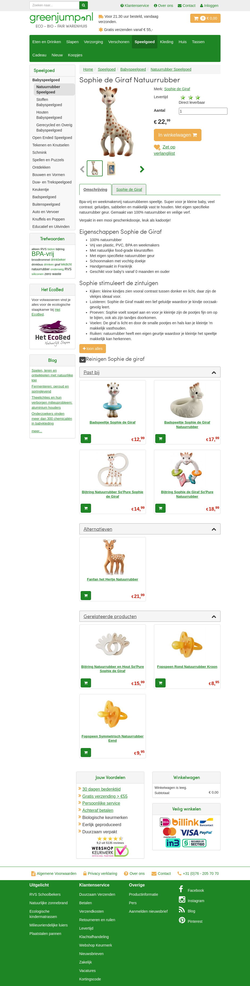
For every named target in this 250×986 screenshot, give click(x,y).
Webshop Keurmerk (95, 945)
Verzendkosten (91, 911)
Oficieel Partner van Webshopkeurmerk (110, 851)
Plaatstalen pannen (45, 933)
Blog (187, 909)
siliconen (38, 274)
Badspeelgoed (44, 197)
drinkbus (37, 264)
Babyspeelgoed (46, 80)
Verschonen (118, 41)
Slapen (72, 41)
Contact (161, 873)
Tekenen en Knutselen (50, 145)
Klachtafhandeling (94, 937)
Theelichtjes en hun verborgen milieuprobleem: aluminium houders (52, 402)
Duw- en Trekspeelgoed (52, 182)
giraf (57, 264)
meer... (37, 431)
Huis (183, 41)
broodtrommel (41, 259)
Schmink (39, 152)
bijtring (60, 249)
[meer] (82, 360)
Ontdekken (41, 167)
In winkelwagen (177, 135)
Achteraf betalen (97, 810)
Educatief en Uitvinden (51, 226)
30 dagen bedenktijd (101, 789)
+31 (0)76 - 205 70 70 (198, 873)
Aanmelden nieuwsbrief (148, 911)
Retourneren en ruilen (97, 920)
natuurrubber (41, 269)
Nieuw (57, 55)
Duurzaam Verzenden (97, 894)
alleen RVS (39, 249)
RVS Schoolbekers (45, 894)
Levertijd (86, 928)
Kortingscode (90, 979)
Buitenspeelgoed (46, 204)
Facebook (191, 889)
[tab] (150, 372)
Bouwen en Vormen (48, 175)
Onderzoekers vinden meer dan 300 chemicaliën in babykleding (52, 418)
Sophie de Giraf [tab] (129, 189)
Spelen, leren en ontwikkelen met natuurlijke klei (52, 375)
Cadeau (39, 55)
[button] (82, 170)
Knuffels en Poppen (48, 219)
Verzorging (93, 41)
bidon (51, 249)
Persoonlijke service (101, 803)
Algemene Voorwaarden (53, 873)
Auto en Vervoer (45, 212)
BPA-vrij (43, 253)
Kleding (166, 41)
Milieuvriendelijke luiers (48, 925)
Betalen (85, 903)
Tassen (198, 41)
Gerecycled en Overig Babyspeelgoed (54, 127)
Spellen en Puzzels (48, 160)
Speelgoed (145, 41)
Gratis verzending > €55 (104, 796)
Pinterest (190, 920)
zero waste (52, 274)
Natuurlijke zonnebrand (48, 903)
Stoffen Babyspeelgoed (49, 102)
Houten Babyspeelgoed (49, 115)
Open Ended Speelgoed (52, 138)
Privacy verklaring (100, 873)
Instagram (191, 899)
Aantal (159, 110)
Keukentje (40, 189)
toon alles (93, 348)
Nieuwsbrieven (91, 954)
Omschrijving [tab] (95, 189)
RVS (68, 269)
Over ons (134, 873)
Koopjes (75, 55)
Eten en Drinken (46, 41)
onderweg (57, 269)
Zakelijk (85, 962)
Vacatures (87, 971)
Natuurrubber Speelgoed (48, 89)
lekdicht (66, 264)
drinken (49, 264)
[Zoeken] (83, 5)
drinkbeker (58, 260)
